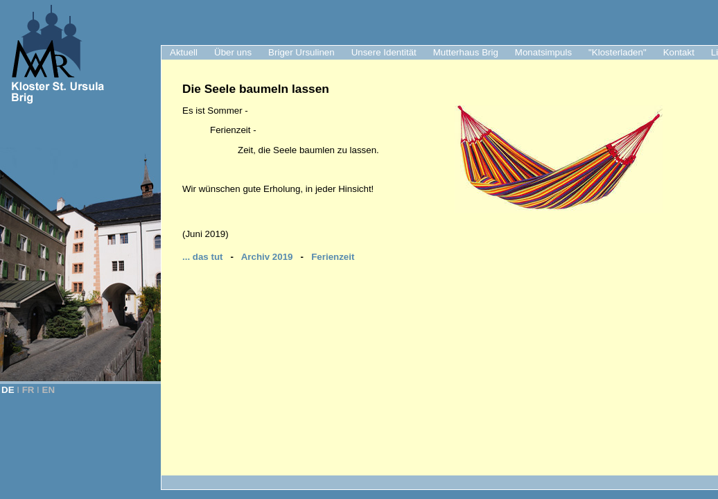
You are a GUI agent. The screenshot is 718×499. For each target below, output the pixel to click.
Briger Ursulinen (301, 52)
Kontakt (678, 52)
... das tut (202, 257)
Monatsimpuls (543, 52)
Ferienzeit (332, 257)
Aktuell (184, 52)
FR (28, 390)
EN (48, 390)
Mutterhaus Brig (465, 52)
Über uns (233, 52)
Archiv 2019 (267, 257)
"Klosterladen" (617, 52)
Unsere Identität (384, 52)
